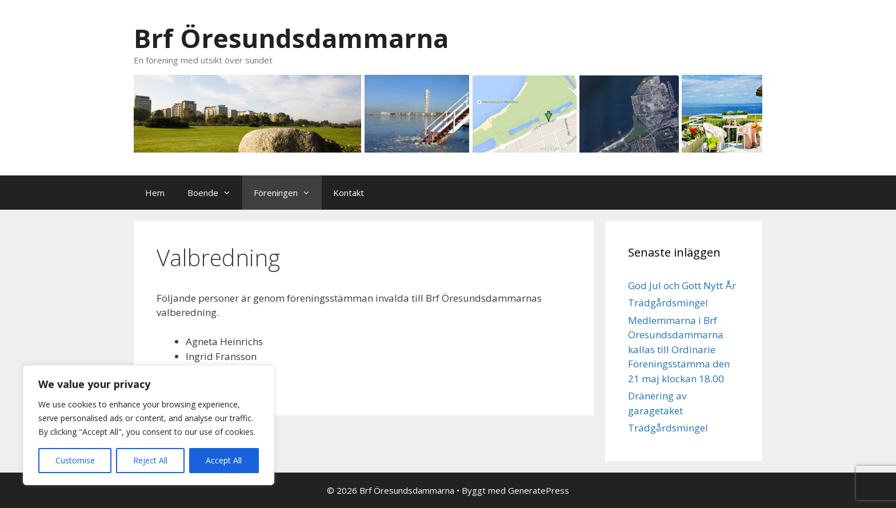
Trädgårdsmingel (668, 302)
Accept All (224, 460)
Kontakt (348, 192)
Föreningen (288, 192)
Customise (75, 460)
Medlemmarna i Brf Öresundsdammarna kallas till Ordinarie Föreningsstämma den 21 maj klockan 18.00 (679, 349)
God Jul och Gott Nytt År (682, 285)
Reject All (150, 460)
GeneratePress (538, 490)
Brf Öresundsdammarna (291, 38)
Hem (155, 192)
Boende (214, 192)
